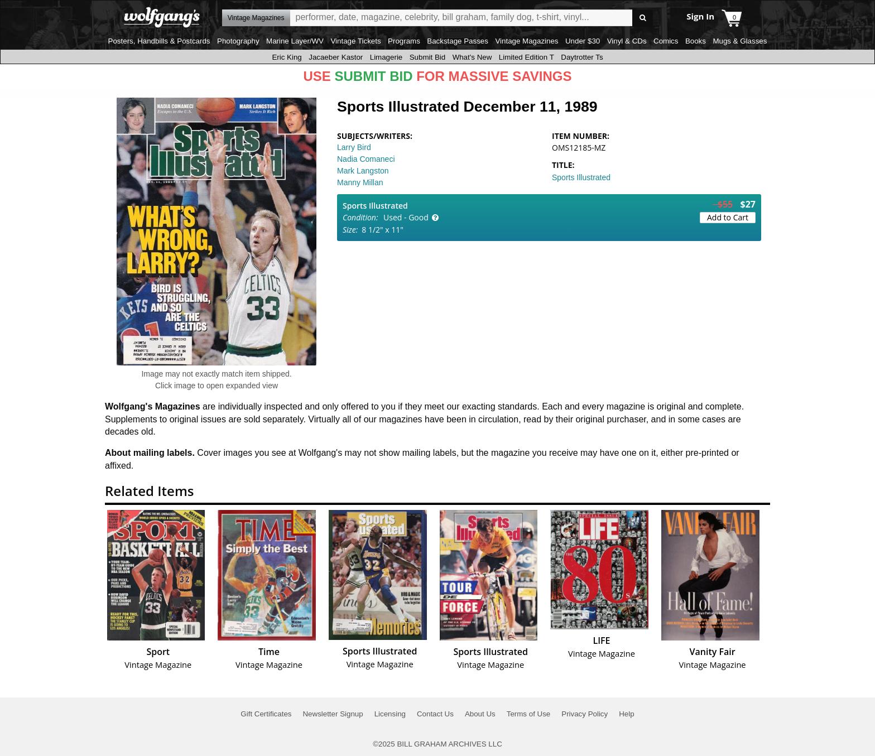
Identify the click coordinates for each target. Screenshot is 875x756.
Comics (665, 41)
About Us (480, 714)
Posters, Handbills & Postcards (159, 41)
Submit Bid (427, 57)
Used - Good (406, 217)
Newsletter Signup (332, 714)
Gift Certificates (266, 714)
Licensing (390, 714)
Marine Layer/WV (295, 41)
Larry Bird (354, 147)
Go (642, 18)
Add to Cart (727, 217)
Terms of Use (529, 714)
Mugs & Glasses (740, 41)
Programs (404, 41)
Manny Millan (360, 182)
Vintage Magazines (526, 41)
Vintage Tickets (355, 41)
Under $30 (582, 41)
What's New (472, 57)
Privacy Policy (584, 714)
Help (626, 714)
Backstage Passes (457, 41)
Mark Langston (363, 170)
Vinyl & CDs (627, 41)
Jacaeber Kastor (336, 57)
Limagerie (386, 57)
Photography (238, 41)
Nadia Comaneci (366, 159)
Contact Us (435, 714)
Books (695, 41)
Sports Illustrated (581, 177)
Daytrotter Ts (582, 57)
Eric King (286, 57)
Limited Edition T (526, 57)
